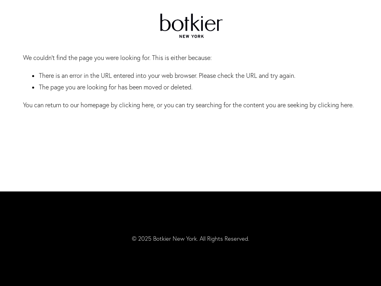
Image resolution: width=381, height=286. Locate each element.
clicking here (136, 105)
